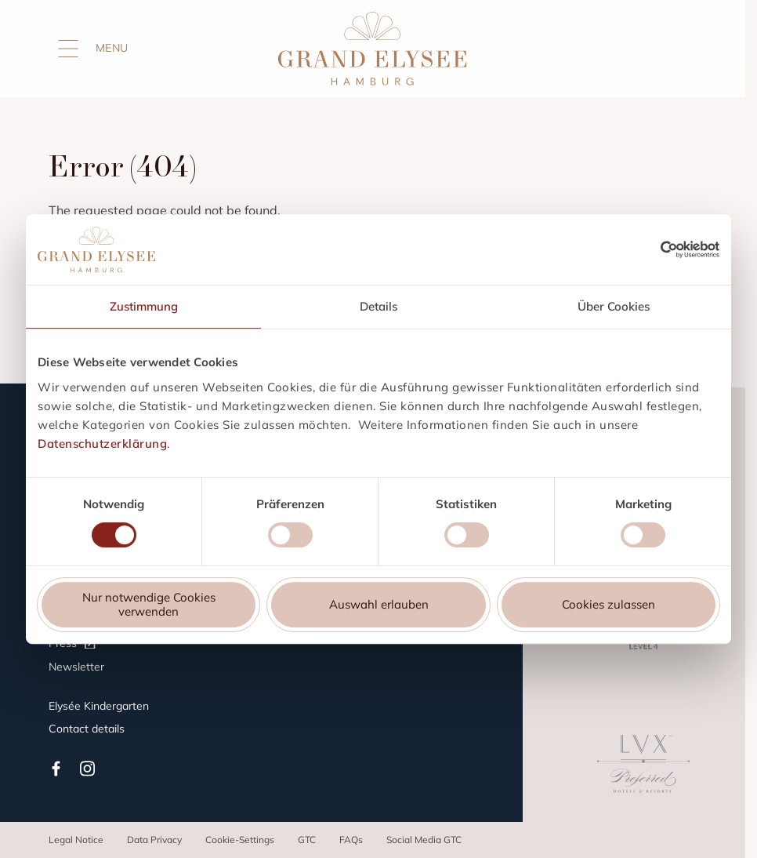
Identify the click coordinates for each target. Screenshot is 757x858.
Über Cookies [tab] (614, 306)
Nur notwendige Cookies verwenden (149, 604)
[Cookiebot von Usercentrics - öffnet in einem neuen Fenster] (690, 249)
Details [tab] (378, 306)
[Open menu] (68, 48)
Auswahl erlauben (379, 604)
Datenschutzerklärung (102, 443)
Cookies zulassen (608, 604)
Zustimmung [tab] (144, 306)
